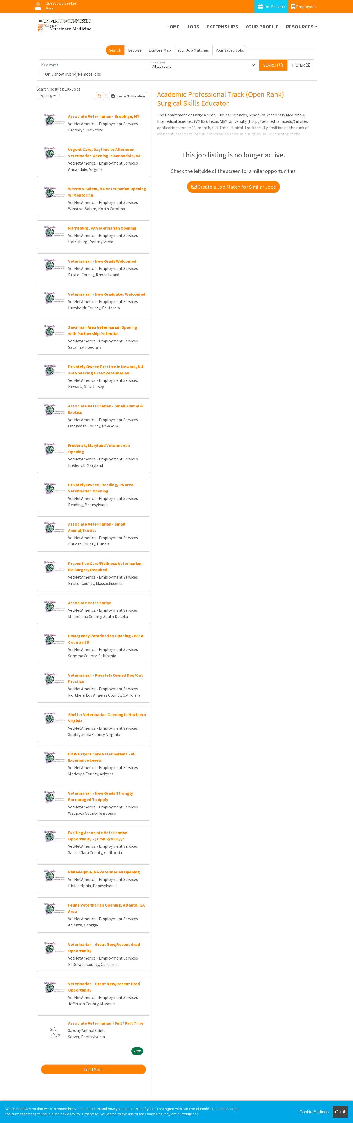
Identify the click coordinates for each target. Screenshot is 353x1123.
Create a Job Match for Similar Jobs (233, 186)
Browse (135, 50)
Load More (93, 1069)
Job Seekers (271, 6)
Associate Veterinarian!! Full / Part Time (105, 1023)
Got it (340, 1112)
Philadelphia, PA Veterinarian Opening (104, 872)
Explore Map (160, 50)
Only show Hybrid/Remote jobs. (73, 74)
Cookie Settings (314, 1112)
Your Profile (262, 27)
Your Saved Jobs (230, 50)
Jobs (193, 27)
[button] (301, 65)
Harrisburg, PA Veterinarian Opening (102, 228)
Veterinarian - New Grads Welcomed (102, 261)
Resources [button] (300, 27)
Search (115, 50)
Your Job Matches (193, 50)
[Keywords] (94, 65)
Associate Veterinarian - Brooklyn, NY (103, 116)
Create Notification (128, 96)
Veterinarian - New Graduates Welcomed (106, 294)
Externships (222, 27)
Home (173, 27)
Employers (303, 6)
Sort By (47, 96)
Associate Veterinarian (89, 602)
